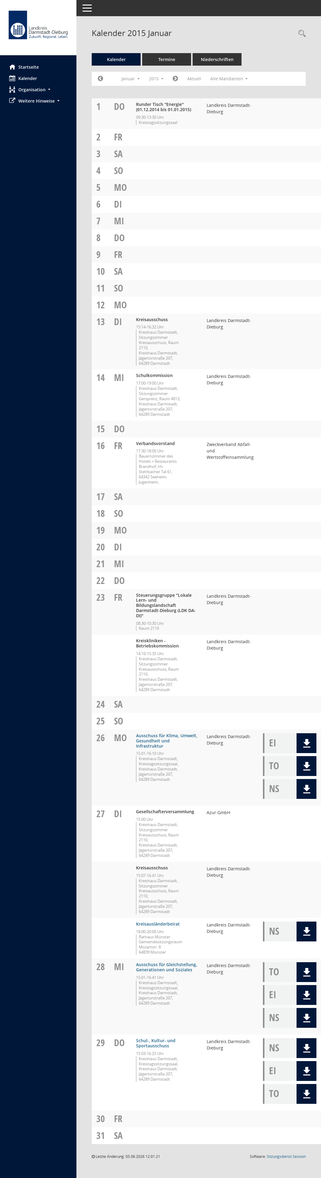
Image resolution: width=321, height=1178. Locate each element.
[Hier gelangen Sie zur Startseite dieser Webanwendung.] (38, 30)
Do (119, 106)
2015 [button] (156, 79)
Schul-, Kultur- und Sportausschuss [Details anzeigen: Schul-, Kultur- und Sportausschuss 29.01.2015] (155, 1043)
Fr (118, 137)
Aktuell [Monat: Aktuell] (194, 79)
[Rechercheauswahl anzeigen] (300, 34)
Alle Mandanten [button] (229, 79)
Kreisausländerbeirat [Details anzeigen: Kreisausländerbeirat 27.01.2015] (158, 924)
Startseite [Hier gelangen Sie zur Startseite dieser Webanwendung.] (24, 67)
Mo (120, 187)
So (118, 170)
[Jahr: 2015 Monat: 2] (175, 78)
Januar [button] (130, 79)
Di (118, 204)
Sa (118, 153)
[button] (38, 89)
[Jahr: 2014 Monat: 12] (100, 78)
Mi (119, 221)
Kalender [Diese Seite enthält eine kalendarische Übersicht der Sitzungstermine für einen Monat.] (23, 78)
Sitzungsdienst (286, 1156)
